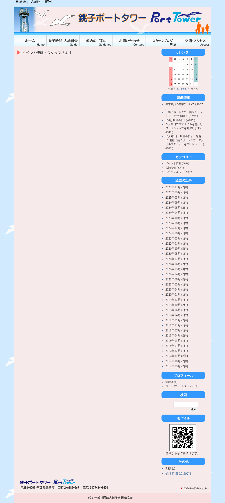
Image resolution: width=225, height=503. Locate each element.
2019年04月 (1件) (176, 315)
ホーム (30, 40)
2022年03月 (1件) (176, 238)
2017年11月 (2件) (176, 356)
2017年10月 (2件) (176, 361)
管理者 (169, 382)
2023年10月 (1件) (176, 218)
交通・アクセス (194, 40)
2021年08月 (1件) (176, 253)
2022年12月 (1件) (176, 228)
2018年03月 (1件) (176, 340)
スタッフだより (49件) (178, 171)
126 (195, 386)
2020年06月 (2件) (176, 279)
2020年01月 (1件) (176, 294)
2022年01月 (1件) (176, 243)
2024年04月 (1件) (176, 212)
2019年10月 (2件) (176, 305)
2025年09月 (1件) (176, 192)
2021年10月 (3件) (176, 248)
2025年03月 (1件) (176, 197)
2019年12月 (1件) (176, 300)
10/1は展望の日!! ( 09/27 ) (180, 120)
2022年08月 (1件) (176, 233)
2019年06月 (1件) (176, 310)
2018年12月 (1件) (176, 325)
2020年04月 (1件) (176, 289)
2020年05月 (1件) (176, 284)
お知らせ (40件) (174, 167)
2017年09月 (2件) (176, 366)
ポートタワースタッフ (178, 386)
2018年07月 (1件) (176, 330)
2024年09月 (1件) (176, 202)
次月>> (195, 88)
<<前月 (172, 88)
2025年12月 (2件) (176, 187)
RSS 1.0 (170, 468)
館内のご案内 (96, 40)
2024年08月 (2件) (176, 207)
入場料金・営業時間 (63, 40)
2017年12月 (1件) (176, 351)
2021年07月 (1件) (176, 259)
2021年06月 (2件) (176, 264)
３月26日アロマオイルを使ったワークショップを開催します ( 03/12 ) (183, 128)
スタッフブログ (161, 40)
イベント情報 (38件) (177, 163)
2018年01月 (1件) (176, 346)
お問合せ (128, 40)
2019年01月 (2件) (176, 320)
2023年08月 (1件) (176, 223)
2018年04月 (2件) (176, 335)
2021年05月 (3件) (176, 269)
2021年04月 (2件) (176, 274)
